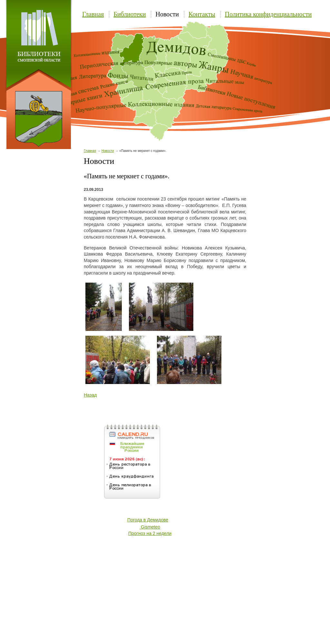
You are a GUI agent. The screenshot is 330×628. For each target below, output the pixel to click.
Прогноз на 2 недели (149, 533)
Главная (93, 14)
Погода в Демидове (147, 519)
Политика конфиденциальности (268, 14)
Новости (167, 14)
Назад (90, 395)
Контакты (202, 14)
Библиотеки (129, 14)
